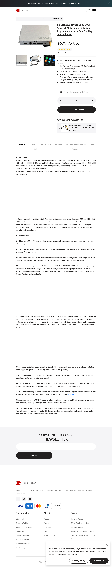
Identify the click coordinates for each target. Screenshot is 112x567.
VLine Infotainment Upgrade (40, 19)
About (46, 519)
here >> (71, 394)
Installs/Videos (77, 519)
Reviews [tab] (75, 149)
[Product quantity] (76, 100)
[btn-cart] (88, 10)
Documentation (77, 527)
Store (26, 19)
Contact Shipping (23, 535)
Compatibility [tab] (45, 144)
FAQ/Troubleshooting (80, 523)
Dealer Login (21, 548)
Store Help (20, 519)
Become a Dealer (23, 543)
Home (19, 19)
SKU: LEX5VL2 (57, 19)
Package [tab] (58, 144)
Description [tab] (23, 144)
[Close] (109, 3)
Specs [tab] (34, 144)
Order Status (21, 531)
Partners (47, 523)
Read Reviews (63, 53)
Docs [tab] (92, 144)
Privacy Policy (78, 560)
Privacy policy (49, 535)
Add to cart (76, 109)
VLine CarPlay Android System (83, 531)
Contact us (48, 527)
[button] (51, 36)
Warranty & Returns (24, 527)
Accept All (99, 560)
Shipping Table (22, 523)
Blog (45, 531)
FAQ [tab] (35, 149)
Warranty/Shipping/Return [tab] (75, 144)
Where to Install (22, 539)
